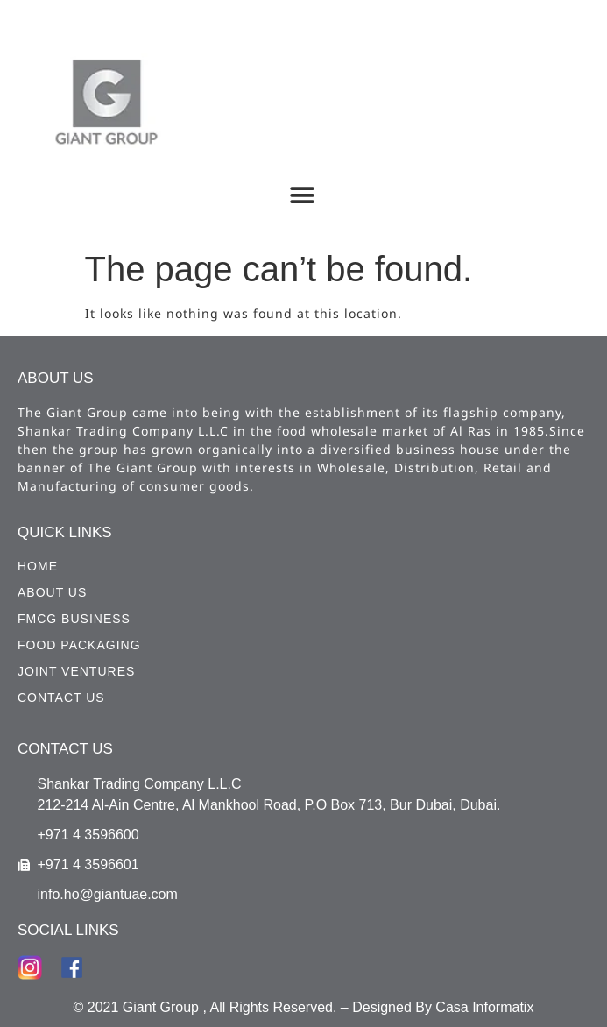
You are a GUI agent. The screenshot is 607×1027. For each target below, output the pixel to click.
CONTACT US (61, 698)
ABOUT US (52, 592)
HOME (38, 566)
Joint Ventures (76, 671)
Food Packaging (79, 645)
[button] (301, 195)
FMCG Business (74, 619)
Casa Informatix (484, 1007)
